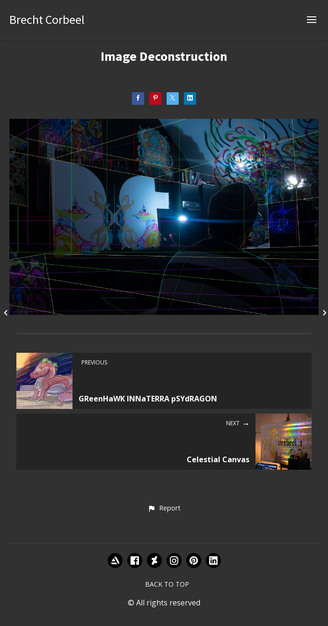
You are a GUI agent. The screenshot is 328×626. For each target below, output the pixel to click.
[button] (164, 509)
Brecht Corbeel (47, 19)
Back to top (167, 584)
